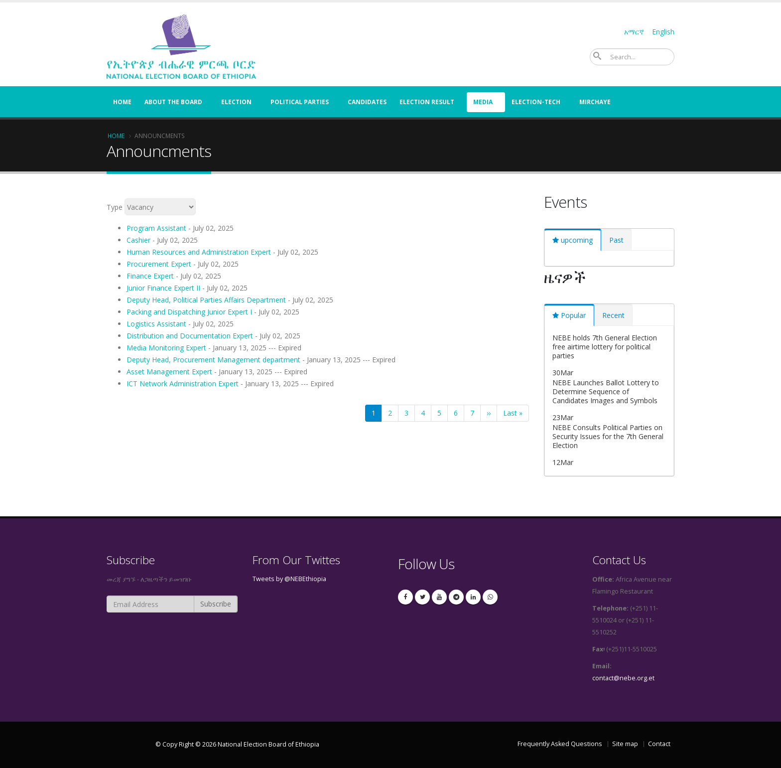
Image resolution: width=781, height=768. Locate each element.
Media (483, 102)
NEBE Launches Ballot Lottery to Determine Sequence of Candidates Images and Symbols (605, 391)
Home (122, 102)
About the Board (173, 102)
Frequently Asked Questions (560, 744)
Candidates (367, 102)
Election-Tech (536, 102)
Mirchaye (595, 102)
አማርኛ (634, 31)
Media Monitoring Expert (166, 347)
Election (236, 102)
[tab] (572, 240)
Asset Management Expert (169, 371)
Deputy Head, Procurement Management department (213, 359)
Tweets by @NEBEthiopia (289, 579)
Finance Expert (150, 276)
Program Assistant (156, 228)
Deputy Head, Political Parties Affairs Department (206, 300)
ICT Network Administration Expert (183, 383)
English (663, 31)
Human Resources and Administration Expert (199, 252)
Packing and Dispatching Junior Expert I (189, 311)
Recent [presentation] (613, 315)
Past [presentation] (616, 240)
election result (426, 102)
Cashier (138, 240)
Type (115, 206)
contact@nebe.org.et (623, 678)
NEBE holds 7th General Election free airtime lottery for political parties (604, 346)
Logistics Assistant (156, 323)
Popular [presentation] (573, 315)
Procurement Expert (159, 264)
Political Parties (299, 102)
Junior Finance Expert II (163, 288)
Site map (625, 744)
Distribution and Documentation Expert (190, 335)
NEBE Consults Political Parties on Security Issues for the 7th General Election (607, 436)
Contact (659, 744)
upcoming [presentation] (577, 240)
